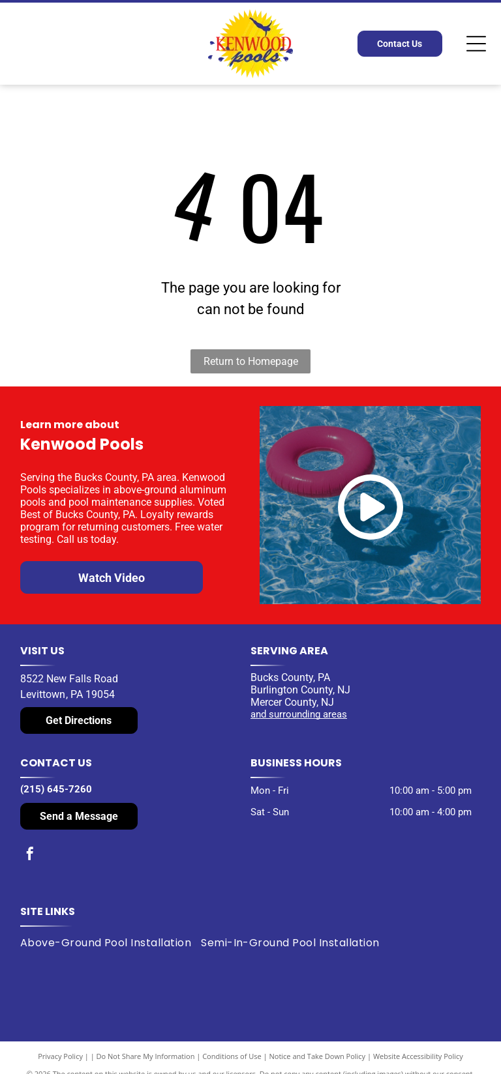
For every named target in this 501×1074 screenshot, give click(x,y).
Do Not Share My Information (146, 1056)
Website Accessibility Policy (418, 1056)
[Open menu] (476, 43)
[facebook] (30, 855)
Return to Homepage (251, 361)
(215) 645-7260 (56, 789)
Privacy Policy (60, 1056)
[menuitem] (110, 943)
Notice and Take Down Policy (317, 1056)
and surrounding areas (298, 714)
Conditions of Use (232, 1056)
